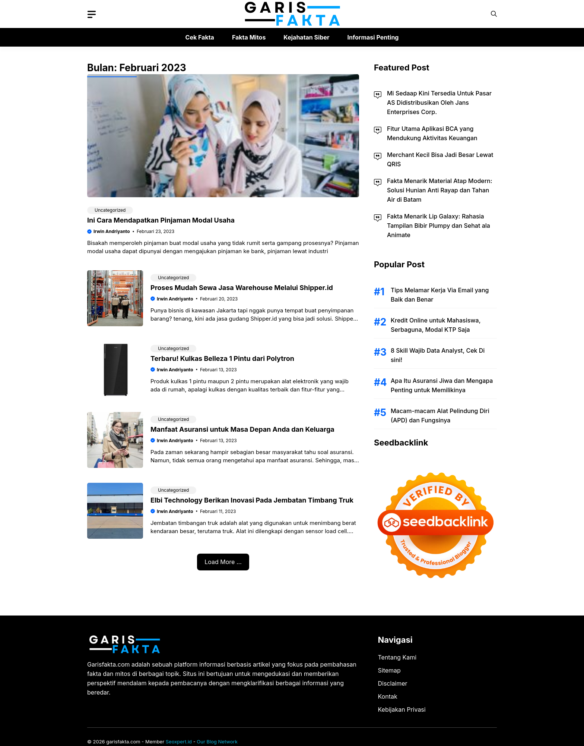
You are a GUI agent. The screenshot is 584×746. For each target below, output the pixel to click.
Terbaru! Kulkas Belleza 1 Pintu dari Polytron (222, 358)
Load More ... (223, 562)
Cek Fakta (199, 37)
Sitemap (389, 670)
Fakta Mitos (249, 37)
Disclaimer (392, 683)
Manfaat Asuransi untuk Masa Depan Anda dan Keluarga (242, 429)
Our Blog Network (217, 742)
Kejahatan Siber (306, 37)
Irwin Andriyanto (111, 231)
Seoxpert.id (179, 742)
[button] (494, 14)
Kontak (387, 696)
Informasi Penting (373, 37)
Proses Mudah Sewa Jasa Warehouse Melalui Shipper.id (241, 288)
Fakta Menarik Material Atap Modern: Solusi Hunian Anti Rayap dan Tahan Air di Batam (439, 190)
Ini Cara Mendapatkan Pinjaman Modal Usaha (161, 220)
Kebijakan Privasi (402, 709)
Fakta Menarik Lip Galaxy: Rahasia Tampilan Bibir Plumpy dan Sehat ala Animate (438, 226)
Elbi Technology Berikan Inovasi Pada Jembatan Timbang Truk (251, 500)
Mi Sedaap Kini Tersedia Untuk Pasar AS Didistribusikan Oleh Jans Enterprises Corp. (439, 102)
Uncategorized (110, 210)
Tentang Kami (397, 657)
